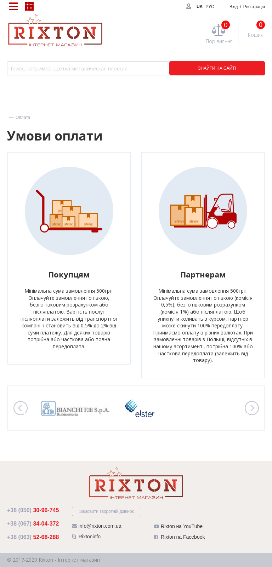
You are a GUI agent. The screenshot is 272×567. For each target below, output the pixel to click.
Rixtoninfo (86, 538)
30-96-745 (33, 510)
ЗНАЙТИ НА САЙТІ (217, 68)
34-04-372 (33, 524)
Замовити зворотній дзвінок (106, 511)
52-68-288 (33, 537)
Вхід (247, 6)
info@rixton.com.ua (96, 527)
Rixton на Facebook (179, 538)
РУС (210, 6)
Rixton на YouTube (178, 527)
